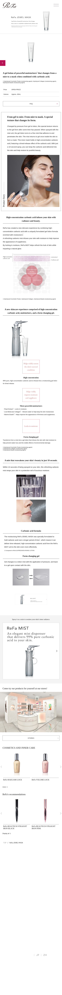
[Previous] (1, 767)
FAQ (31, 104)
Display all (6, 833)
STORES (31, 738)
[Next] (60, 767)
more (4, 787)
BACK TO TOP (50, 852)
